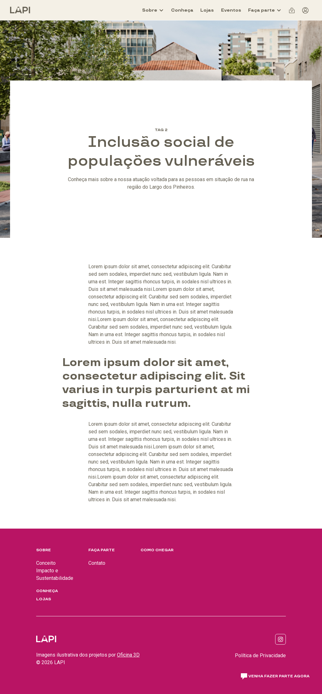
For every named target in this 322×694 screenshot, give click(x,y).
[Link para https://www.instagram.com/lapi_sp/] (280, 639)
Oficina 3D (128, 655)
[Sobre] (152, 10)
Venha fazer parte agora (275, 676)
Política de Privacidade (260, 655)
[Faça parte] (265, 10)
